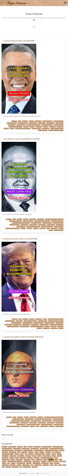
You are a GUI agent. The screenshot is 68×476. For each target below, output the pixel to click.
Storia (56, 458)
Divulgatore (25, 465)
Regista (13, 459)
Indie (37, 426)
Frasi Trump (19, 321)
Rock (64, 465)
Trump (45, 319)
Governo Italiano (40, 454)
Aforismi (25, 121)
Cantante (36, 458)
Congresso (60, 126)
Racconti (30, 452)
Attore (54, 454)
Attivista (23, 228)
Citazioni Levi (27, 467)
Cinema (17, 454)
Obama (12, 128)
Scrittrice (39, 459)
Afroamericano (58, 230)
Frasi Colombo (29, 419)
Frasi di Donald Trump (30, 321)
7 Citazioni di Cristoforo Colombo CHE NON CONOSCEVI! (23, 337)
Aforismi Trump (42, 321)
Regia (60, 459)
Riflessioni (38, 121)
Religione (5, 458)
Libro (36, 452)
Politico (32, 126)
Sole (55, 465)
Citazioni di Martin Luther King (54, 219)
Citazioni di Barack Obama (22, 128)
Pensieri (31, 121)
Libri (18, 452)
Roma (16, 458)
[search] (27, 438)
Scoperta (51, 426)
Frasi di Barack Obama (57, 128)
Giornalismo (36, 463)
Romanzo (24, 452)
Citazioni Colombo (18, 419)
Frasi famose (32, 123)
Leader (51, 230)
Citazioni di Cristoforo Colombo (53, 417)
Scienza (59, 454)
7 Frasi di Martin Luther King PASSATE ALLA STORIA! (21, 139)
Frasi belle (13, 456)
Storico (13, 463)
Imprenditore (27, 461)
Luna (51, 465)
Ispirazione (5, 465)
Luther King (40, 219)
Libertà (19, 465)
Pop (3, 467)
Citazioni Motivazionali (33, 125)
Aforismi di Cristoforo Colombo (20, 421)
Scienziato (27, 459)
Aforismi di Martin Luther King (21, 223)
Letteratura (12, 452)
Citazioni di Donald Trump (55, 319)
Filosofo (48, 452)
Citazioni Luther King (15, 221)
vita (32, 465)
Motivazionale (21, 125)
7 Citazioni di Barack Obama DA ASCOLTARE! (19, 41)
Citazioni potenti (23, 123)
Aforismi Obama (42, 130)
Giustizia (28, 463)
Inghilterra (36, 461)
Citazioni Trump (9, 321)
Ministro (8, 467)
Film (26, 454)
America (45, 126)
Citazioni (14, 121)
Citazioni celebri (58, 121)
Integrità (12, 465)
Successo (30, 458)
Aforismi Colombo (58, 419)
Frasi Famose (23, 473)
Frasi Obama (45, 128)
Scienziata (46, 465)
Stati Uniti (39, 126)
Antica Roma (5, 459)
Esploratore (25, 426)
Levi (21, 467)
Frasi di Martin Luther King (42, 221)
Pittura (50, 461)
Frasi (19, 121)
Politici (31, 454)
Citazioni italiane (12, 123)
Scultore (55, 461)
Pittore (59, 456)
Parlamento (21, 456)
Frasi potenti (59, 123)
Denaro (4, 461)
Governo (28, 456)
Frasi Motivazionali (47, 125)
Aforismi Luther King (57, 221)
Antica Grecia (46, 456)
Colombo (40, 417)
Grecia (39, 456)
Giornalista (45, 463)
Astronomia (37, 465)
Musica (54, 456)
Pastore (61, 228)
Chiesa (4, 463)
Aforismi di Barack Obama (56, 130)
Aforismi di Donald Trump (55, 321)
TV (52, 452)
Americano (54, 228)
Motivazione (11, 125)
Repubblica (19, 459)
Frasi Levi (34, 467)
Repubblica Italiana (7, 454)
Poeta (21, 454)
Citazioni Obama (36, 128)
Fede (56, 459)
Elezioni (6, 128)
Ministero (15, 467)
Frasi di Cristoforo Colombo (43, 419)
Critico (45, 459)
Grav (37, 473)
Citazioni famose (47, 121)
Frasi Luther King (28, 221)
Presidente (52, 126)
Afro (48, 228)
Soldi (59, 465)
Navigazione (43, 426)
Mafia (51, 463)
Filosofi (11, 458)
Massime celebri (58, 125)
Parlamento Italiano (47, 458)
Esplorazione (59, 426)
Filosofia (57, 452)
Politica (26, 126)
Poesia (34, 456)
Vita (8, 463)
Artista (48, 454)
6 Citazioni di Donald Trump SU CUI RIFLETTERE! (20, 239)
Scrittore (5, 452)
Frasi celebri (41, 123)
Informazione (21, 463)
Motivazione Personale (15, 126)
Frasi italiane (50, 123)
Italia (33, 459)
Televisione (5, 456)
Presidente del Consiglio (15, 461)
